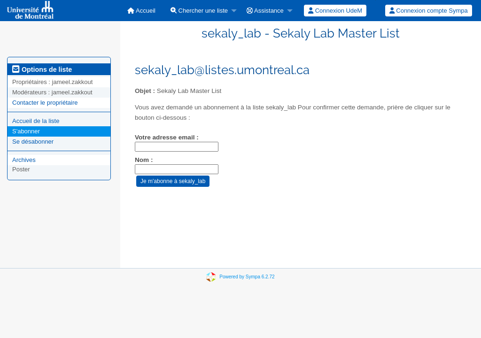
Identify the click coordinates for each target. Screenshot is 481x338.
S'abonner (26, 131)
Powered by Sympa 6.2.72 (246, 276)
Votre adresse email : (167, 137)
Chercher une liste (199, 10)
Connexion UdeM (335, 10)
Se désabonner (33, 141)
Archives (24, 159)
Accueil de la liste (35, 120)
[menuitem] (141, 10)
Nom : (144, 159)
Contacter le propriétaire (45, 102)
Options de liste (42, 69)
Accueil (141, 10)
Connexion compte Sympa (428, 10)
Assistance (265, 10)
